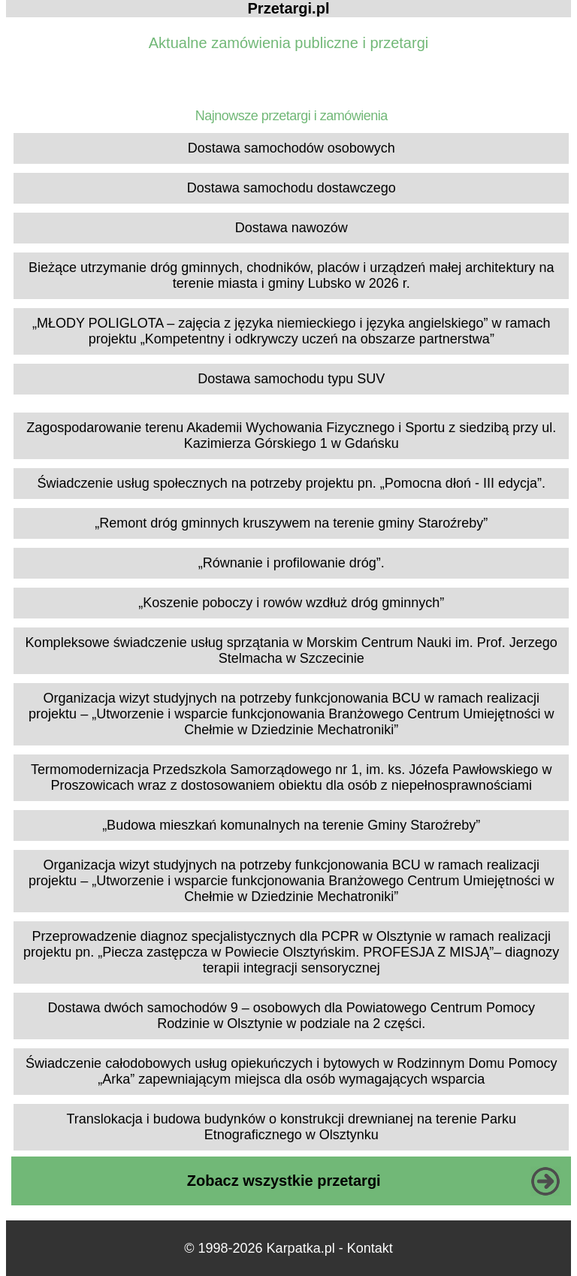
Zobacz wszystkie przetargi (284, 1180)
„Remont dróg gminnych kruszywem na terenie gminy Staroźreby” (291, 523)
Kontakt (370, 1248)
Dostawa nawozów (291, 227)
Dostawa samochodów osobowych (291, 148)
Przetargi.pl (289, 8)
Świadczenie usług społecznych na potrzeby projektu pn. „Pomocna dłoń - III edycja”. (291, 483)
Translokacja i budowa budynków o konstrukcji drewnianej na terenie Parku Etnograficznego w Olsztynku (291, 1126)
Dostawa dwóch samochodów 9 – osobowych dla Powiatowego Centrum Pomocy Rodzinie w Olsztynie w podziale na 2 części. (291, 1015)
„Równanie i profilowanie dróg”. (291, 562)
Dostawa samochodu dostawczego (291, 187)
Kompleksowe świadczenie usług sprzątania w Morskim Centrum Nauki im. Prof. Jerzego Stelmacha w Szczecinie (291, 650)
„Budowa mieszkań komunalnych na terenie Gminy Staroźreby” (291, 825)
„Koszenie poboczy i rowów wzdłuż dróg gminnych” (291, 602)
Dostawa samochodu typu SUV (291, 378)
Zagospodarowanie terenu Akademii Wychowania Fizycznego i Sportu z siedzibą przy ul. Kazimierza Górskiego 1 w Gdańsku (291, 435)
